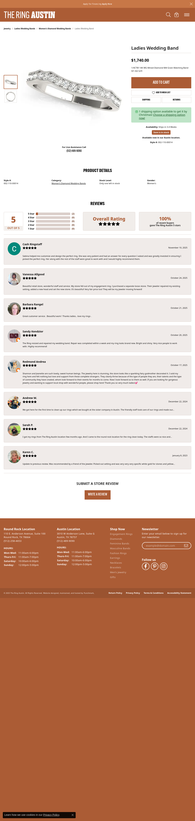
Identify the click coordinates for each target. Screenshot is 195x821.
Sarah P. (28, 425)
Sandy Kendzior (33, 331)
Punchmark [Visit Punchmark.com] (89, 585)
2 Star (31, 225)
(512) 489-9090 (74, 151)
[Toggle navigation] (186, 15)
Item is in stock (161, 132)
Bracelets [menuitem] (115, 568)
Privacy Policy (133, 585)
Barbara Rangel (33, 304)
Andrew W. (30, 398)
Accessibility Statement (179, 585)
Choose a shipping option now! (162, 116)
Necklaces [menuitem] (116, 563)
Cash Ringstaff (32, 244)
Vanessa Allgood (33, 274)
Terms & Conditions (153, 585)
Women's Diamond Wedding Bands (55, 28)
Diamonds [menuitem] (116, 539)
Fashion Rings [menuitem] (118, 554)
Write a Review (97, 494)
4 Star (31, 217)
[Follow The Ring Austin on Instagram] (163, 563)
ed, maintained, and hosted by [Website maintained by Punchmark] (70, 585)
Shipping (146, 100)
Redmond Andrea (34, 361)
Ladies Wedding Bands (24, 28)
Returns (176, 100)
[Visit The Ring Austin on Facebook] (145, 563)
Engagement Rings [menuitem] (121, 535)
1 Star (31, 228)
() (73, 213)
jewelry (7, 28)
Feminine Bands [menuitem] (119, 544)
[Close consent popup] (73, 815)
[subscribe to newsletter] (186, 545)
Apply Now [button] (107, 3)
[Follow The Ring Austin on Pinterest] (154, 563)
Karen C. (28, 452)
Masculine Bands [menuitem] (120, 549)
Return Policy (115, 585)
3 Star (31, 221)
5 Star (31, 213)
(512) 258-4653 (12, 540)
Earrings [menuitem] (115, 558)
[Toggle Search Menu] (168, 15)
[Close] (191, 3)
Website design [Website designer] (50, 585)
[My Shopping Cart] (176, 15)
